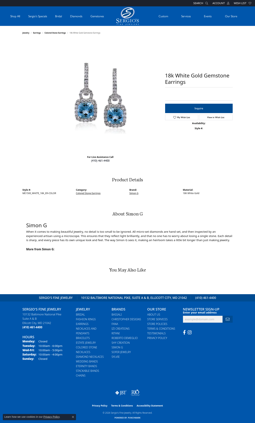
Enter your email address (200, 312)
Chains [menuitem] (81, 375)
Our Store (231, 16)
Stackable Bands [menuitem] (87, 371)
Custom (163, 16)
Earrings (37, 33)
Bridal (58, 16)
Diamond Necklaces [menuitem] (90, 356)
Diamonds (76, 16)
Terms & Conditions (161, 328)
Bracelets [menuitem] (83, 338)
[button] (200, 3)
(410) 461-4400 (100, 160)
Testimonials (156, 333)
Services (186, 16)
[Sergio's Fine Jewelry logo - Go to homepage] (127, 16)
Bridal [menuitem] (80, 314)
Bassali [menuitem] (117, 314)
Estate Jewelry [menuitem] (86, 342)
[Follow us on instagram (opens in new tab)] (190, 332)
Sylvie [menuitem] (116, 356)
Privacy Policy (157, 338)
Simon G (133, 193)
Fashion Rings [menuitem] (86, 319)
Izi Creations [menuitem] (121, 328)
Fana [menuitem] (115, 324)
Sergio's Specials (37, 16)
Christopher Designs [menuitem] (126, 319)
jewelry (26, 33)
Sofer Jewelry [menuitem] (121, 352)
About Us (153, 314)
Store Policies (157, 324)
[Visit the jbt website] (121, 393)
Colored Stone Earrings (55, 33)
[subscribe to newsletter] (228, 319)
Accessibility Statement (150, 405)
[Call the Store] (32, 327)
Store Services (157, 319)
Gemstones (97, 16)
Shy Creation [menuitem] (121, 342)
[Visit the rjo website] (135, 393)
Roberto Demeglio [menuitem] (125, 338)
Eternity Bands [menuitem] (86, 366)
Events (208, 16)
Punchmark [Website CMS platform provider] (134, 417)
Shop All (15, 16)
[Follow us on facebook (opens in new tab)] (184, 332)
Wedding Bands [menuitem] (87, 361)
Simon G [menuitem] (117, 347)
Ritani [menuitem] (116, 333)
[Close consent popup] (73, 417)
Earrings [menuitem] (82, 324)
